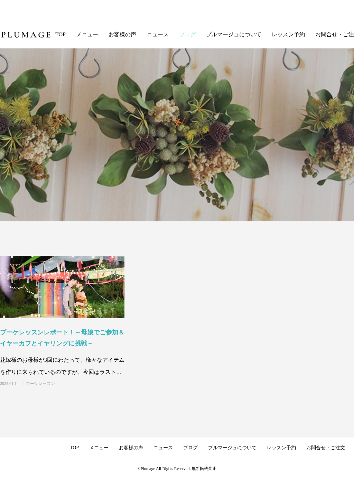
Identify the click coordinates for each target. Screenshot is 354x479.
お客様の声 (122, 34)
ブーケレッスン (40, 383)
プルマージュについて (233, 34)
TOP (60, 34)
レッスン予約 (288, 34)
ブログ (187, 34)
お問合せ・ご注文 (325, 447)
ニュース (158, 34)
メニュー (87, 34)
